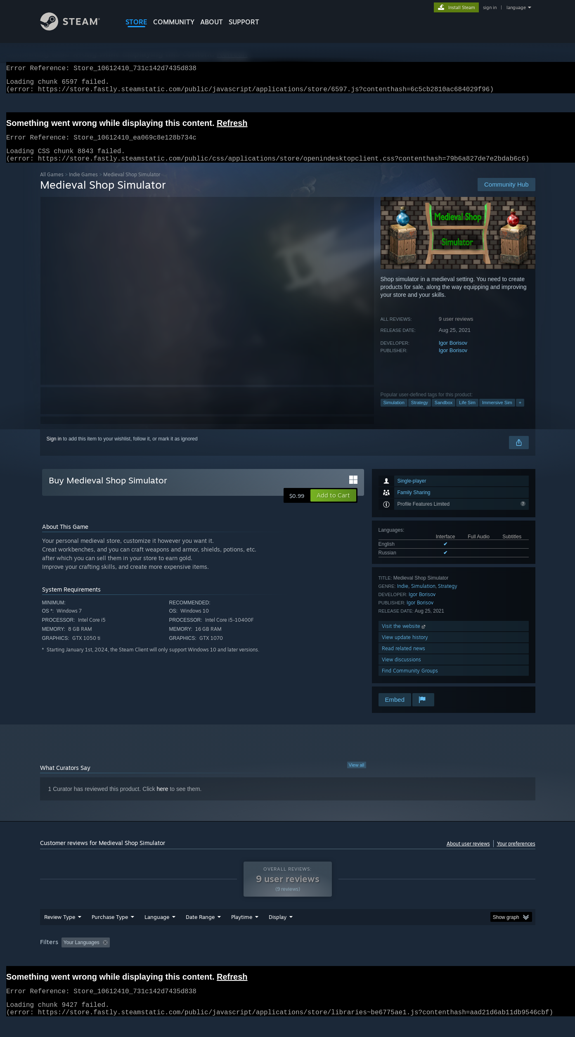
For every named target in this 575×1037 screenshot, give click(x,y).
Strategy (419, 412)
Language (156, 932)
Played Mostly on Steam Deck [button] (288, 958)
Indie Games (83, 184)
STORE (136, 22)
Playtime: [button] (228, 958)
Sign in (54, 449)
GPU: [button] (427, 958)
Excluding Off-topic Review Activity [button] (165, 958)
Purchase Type (110, 932)
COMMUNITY (173, 22)
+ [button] (520, 412)
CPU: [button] (399, 958)
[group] (287, 958)
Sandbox (443, 412)
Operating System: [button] (357, 958)
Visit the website (404, 636)
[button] (333, 505)
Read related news (403, 658)
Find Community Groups (410, 680)
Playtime (241, 932)
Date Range (200, 932)
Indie (402, 596)
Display (277, 932)
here (162, 799)
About (211, 22)
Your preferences (516, 853)
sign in (490, 7)
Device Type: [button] (463, 958)
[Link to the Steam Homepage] (76, 28)
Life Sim (467, 412)
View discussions (401, 669)
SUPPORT (244, 22)
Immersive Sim (497, 412)
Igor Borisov (453, 353)
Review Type (59, 932)
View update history (405, 647)
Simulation (394, 412)
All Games (52, 184)
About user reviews (468, 853)
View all (356, 774)
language (516, 7)
